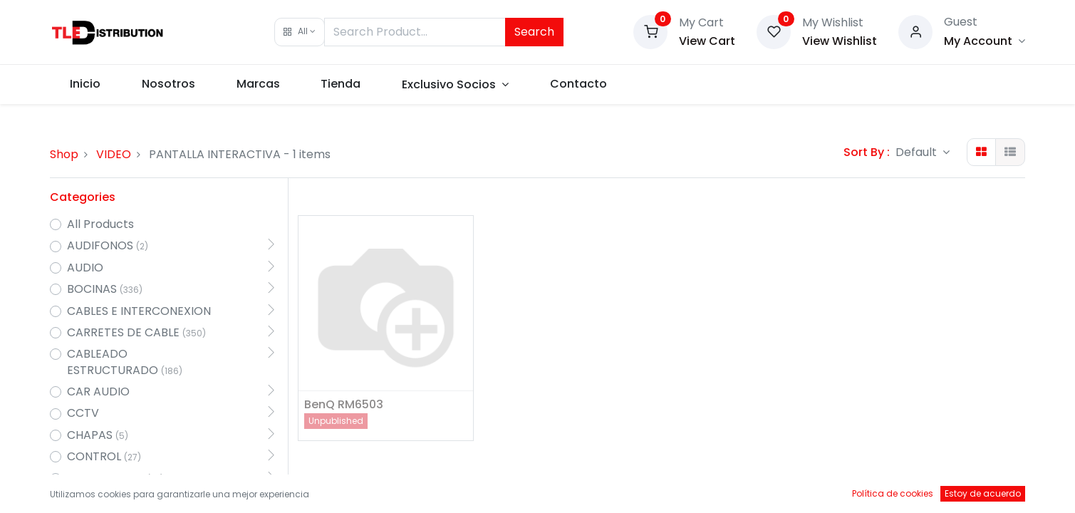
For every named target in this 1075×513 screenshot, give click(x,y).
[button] (299, 32)
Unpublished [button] (335, 421)
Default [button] (917, 152)
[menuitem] (85, 84)
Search (534, 32)
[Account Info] (984, 41)
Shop (64, 154)
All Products (100, 224)
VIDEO (113, 154)
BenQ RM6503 (343, 405)
